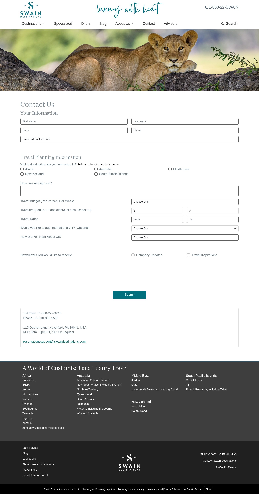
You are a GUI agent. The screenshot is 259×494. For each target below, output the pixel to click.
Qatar (134, 384)
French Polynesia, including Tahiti (206, 389)
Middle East (181, 169)
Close (209, 489)
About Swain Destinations (38, 464)
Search (229, 24)
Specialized (63, 24)
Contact (149, 24)
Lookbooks (29, 458)
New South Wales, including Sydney (99, 384)
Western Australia (87, 413)
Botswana (28, 380)
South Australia (86, 399)
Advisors (170, 24)
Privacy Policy (170, 489)
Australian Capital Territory (93, 380)
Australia (105, 169)
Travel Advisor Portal (35, 475)
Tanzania (28, 413)
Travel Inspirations (204, 255)
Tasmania (83, 403)
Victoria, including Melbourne (94, 408)
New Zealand (34, 174)
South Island (139, 411)
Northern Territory (87, 389)
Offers (86, 24)
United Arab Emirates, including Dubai (154, 389)
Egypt (25, 384)
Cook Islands (194, 380)
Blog (103, 24)
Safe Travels (30, 447)
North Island (138, 406)
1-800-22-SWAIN (222, 7)
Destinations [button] (32, 24)
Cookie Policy (194, 489)
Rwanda (27, 403)
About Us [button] (123, 24)
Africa (29, 169)
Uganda (27, 418)
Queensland (84, 394)
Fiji (187, 384)
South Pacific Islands (113, 174)
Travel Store (29, 469)
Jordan (135, 380)
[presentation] (127, 273)
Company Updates (149, 255)
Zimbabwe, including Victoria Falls (43, 427)
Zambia (27, 423)
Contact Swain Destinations (220, 460)
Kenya (26, 389)
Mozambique (30, 394)
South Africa (29, 408)
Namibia (27, 399)
